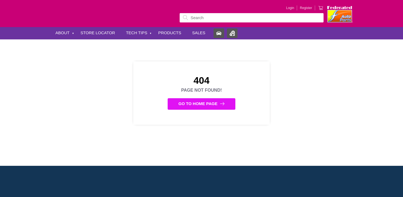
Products (169, 32)
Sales (198, 32)
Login (290, 8)
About (62, 32)
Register (306, 8)
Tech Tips (136, 32)
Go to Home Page (202, 103)
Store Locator (98, 32)
